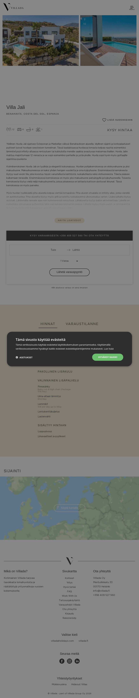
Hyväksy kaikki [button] (107, 357)
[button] (24, 357)
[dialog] (69, 349)
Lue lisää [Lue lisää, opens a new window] (109, 348)
